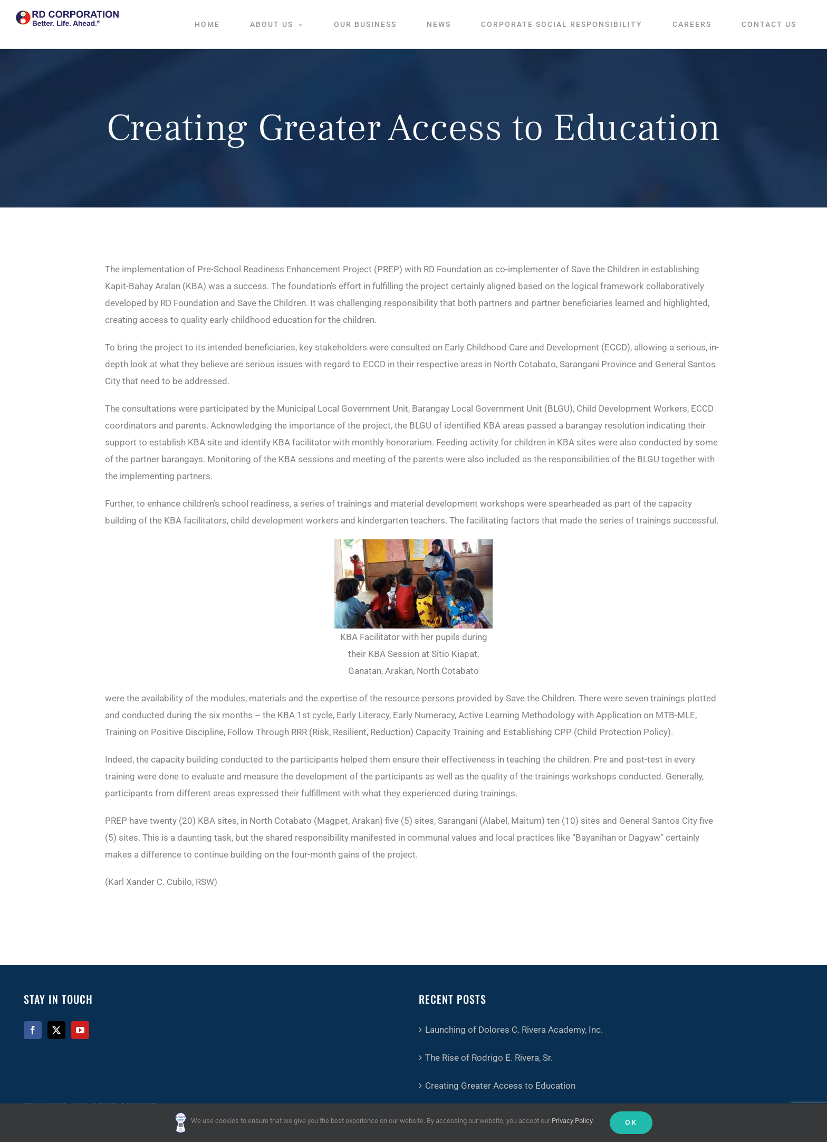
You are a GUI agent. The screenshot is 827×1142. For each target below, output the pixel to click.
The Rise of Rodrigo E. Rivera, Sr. (489, 1057)
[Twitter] (56, 1030)
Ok (631, 1122)
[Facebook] (33, 1030)
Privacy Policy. (573, 1121)
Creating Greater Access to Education (500, 1085)
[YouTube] (80, 1030)
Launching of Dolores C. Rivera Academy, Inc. (514, 1029)
